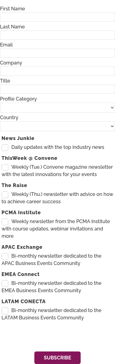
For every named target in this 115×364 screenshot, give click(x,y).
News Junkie (18, 138)
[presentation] (46, 336)
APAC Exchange (22, 247)
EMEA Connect (21, 274)
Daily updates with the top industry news (57, 147)
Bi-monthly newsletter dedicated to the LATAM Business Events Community (52, 314)
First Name (12, 9)
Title (5, 81)
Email (6, 45)
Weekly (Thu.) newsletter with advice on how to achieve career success (57, 197)
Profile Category (18, 99)
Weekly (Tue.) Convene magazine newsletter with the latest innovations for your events (57, 170)
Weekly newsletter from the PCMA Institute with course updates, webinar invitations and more (56, 229)
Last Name (12, 27)
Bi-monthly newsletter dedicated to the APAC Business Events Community (52, 259)
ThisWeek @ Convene (29, 158)
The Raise (14, 185)
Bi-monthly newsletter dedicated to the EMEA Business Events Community (52, 286)
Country (9, 117)
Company (11, 63)
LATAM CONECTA (24, 301)
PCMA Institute (21, 212)
